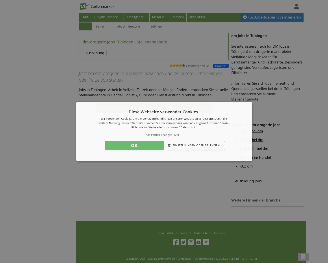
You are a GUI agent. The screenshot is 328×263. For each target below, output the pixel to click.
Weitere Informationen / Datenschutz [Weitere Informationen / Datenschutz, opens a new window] (172, 127)
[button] (164, 135)
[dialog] (164, 132)
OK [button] (134, 145)
